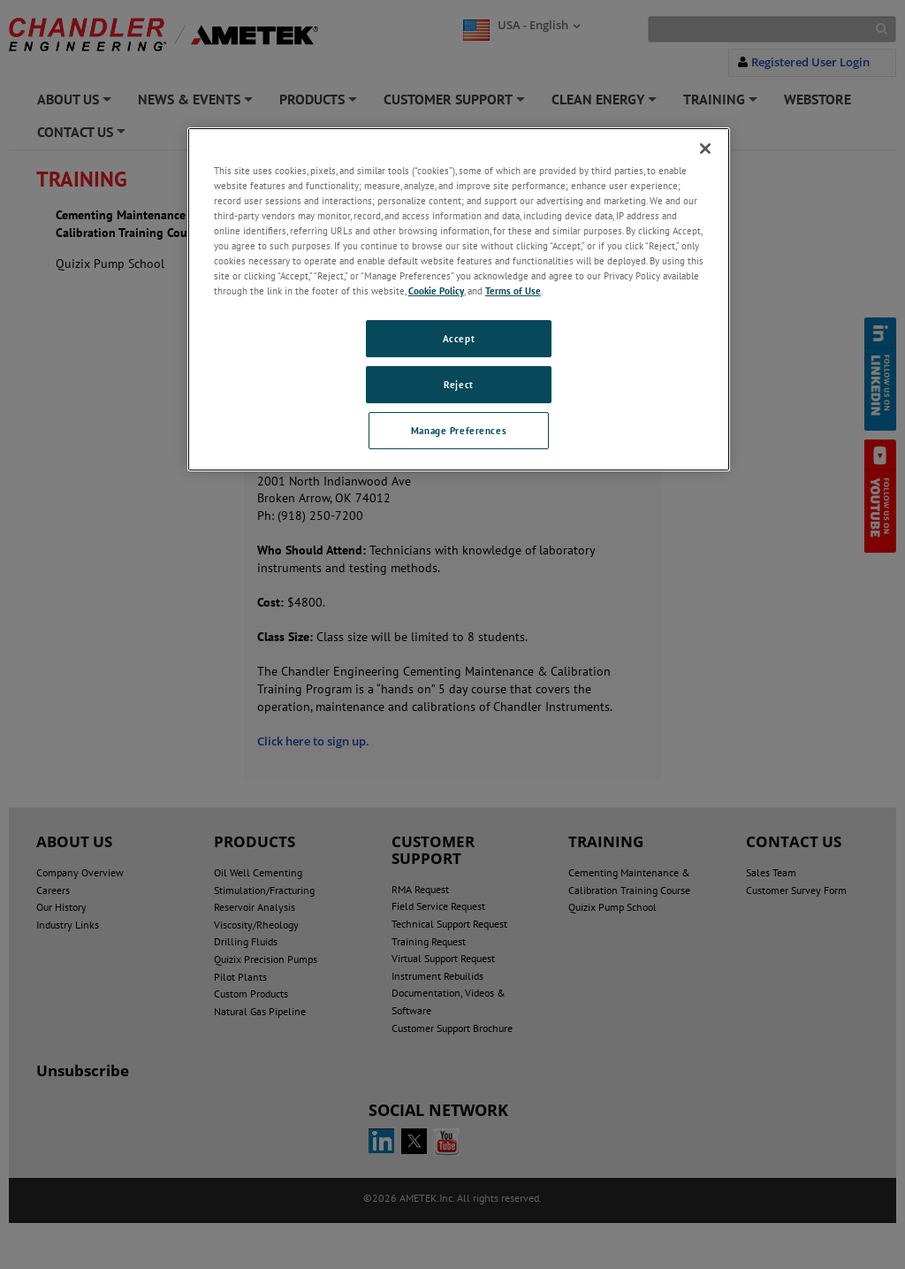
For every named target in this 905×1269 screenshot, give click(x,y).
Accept (459, 338)
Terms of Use (513, 290)
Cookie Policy (436, 290)
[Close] (705, 148)
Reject (458, 384)
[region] (458, 299)
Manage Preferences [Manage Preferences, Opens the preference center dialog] (458, 430)
